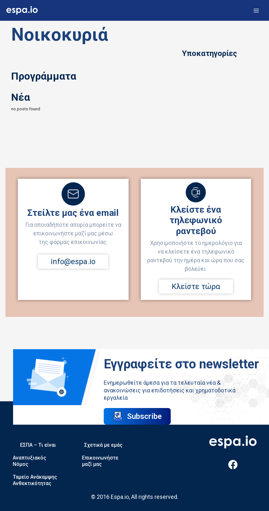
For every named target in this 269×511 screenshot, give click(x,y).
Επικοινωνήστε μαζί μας (100, 461)
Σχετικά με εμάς (103, 445)
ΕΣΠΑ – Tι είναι (38, 445)
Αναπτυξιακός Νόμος (29, 461)
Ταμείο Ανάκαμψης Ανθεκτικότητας (35, 480)
